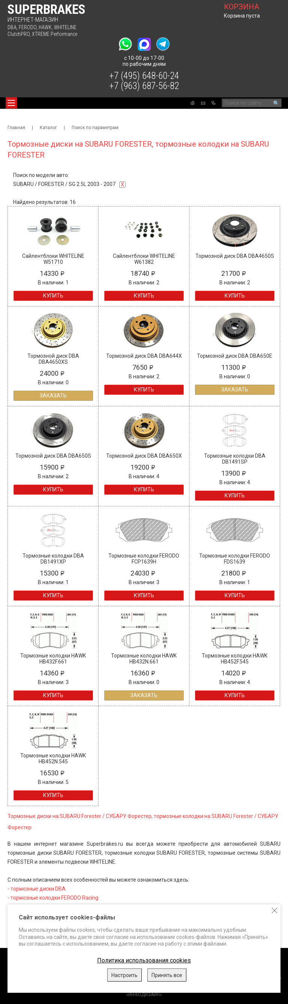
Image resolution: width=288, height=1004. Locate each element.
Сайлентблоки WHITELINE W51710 (53, 259)
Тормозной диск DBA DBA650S (53, 456)
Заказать (53, 396)
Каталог (48, 127)
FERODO (27, 27)
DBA (12, 27)
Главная (16, 127)
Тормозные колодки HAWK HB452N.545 (53, 759)
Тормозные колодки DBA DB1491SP (235, 459)
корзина (241, 7)
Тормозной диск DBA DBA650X (144, 456)
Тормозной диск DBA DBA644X (144, 356)
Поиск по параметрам (95, 127)
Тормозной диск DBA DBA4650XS (53, 359)
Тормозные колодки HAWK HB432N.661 (144, 659)
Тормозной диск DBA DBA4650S (234, 256)
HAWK (45, 27)
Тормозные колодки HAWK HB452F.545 (234, 659)
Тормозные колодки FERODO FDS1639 (234, 559)
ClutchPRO (19, 34)
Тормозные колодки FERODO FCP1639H (143, 559)
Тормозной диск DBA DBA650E (234, 356)
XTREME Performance (54, 34)
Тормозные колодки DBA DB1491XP (53, 559)
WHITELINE (65, 27)
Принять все (167, 975)
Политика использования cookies (144, 960)
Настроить (124, 975)
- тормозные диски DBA (37, 889)
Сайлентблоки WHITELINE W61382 (144, 259)
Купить (53, 296)
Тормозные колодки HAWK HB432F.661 (53, 659)
